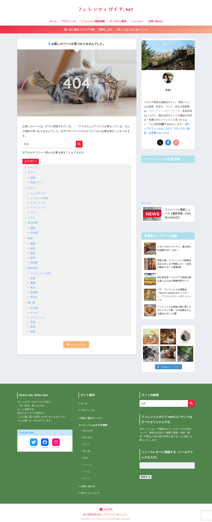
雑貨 (32, 331)
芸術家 (34, 262)
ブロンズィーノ (157, 111)
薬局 (32, 326)
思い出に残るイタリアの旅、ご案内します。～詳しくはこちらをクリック (106, 29)
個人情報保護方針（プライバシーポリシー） (105, 514)
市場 (32, 322)
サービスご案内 (118, 21)
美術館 (34, 292)
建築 (32, 243)
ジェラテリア (38, 193)
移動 (32, 228)
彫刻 (32, 248)
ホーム (53, 21)
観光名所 (33, 268)
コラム (31, 217)
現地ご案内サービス (91, 418)
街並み (34, 297)
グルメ (31, 188)
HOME (106, 509)
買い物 (31, 302)
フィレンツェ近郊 (40, 273)
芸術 (30, 238)
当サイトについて (90, 493)
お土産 (34, 308)
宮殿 (32, 278)
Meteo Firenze (146, 203)
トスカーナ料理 (39, 198)
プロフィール (68, 21)
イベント (33, 167)
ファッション (38, 317)
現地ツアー (36, 182)
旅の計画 (33, 222)
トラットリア (38, 202)
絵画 (32, 257)
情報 (32, 177)
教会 (32, 287)
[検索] (79, 144)
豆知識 (34, 232)
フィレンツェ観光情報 (93, 21)
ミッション (137, 21)
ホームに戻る (76, 344)
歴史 (32, 253)
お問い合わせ (155, 21)
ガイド (31, 172)
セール (34, 312)
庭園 (32, 282)
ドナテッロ (174, 111)
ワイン (34, 212)
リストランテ (38, 207)
